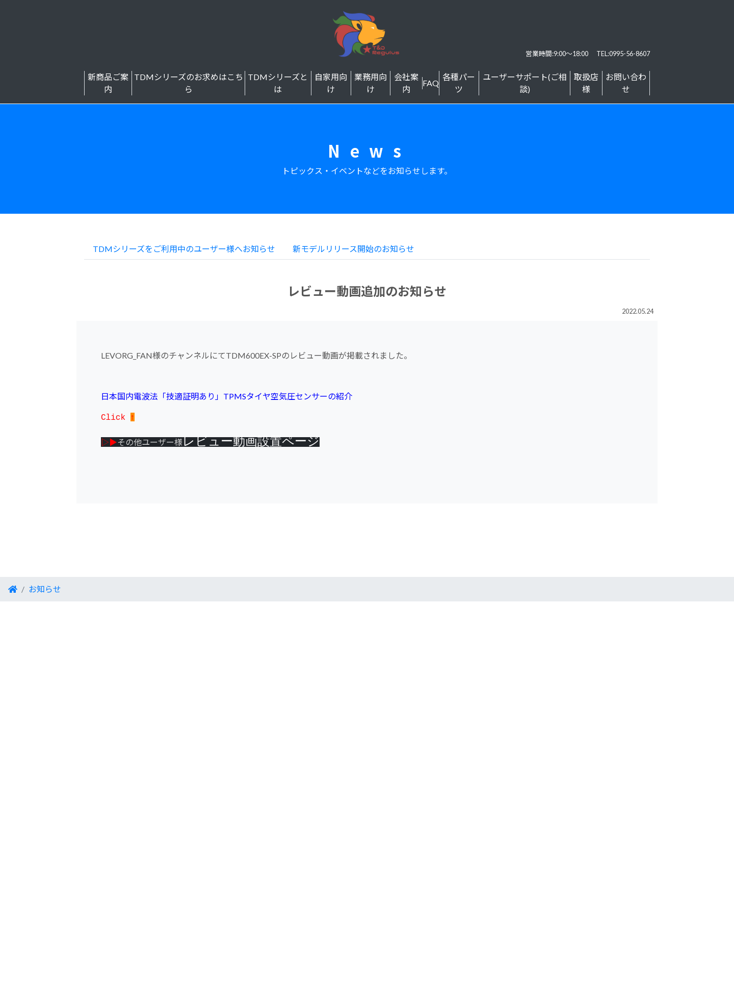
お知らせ (45, 589)
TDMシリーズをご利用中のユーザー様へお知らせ (184, 249)
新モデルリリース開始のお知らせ (353, 249)
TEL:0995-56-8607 (623, 53)
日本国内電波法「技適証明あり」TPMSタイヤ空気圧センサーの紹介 (226, 396)
